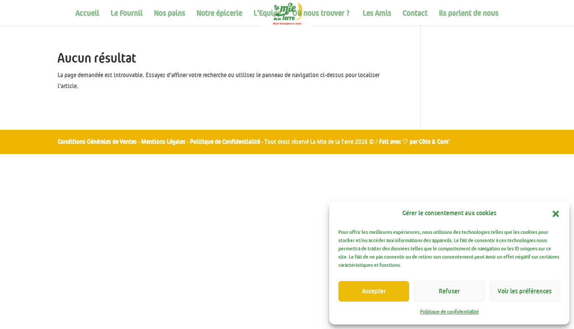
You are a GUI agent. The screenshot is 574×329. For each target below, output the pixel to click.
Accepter (374, 291)
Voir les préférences (525, 291)
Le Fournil (126, 14)
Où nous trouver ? (321, 14)
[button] (555, 213)
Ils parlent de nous (468, 14)
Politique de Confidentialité (225, 142)
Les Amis (377, 14)
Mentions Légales (163, 142)
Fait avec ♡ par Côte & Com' (414, 142)
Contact (414, 14)
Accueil (87, 14)
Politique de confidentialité (449, 311)
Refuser (449, 291)
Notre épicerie (219, 14)
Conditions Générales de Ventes (97, 142)
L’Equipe (267, 14)
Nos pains (169, 14)
